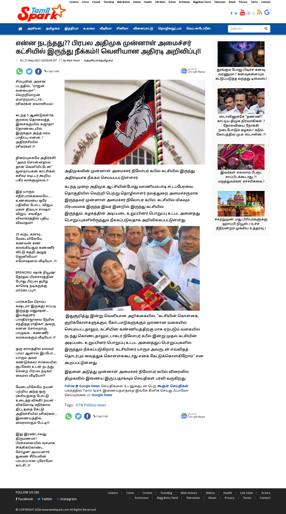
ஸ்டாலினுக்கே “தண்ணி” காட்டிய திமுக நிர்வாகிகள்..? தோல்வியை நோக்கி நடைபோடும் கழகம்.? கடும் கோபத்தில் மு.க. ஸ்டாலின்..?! (241, 126)
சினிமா (122, 29)
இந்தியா (71, 29)
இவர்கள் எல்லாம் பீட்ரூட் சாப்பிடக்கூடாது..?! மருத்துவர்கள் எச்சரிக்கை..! (241, 177)
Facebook (24, 499)
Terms (254, 2)
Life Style (160, 2)
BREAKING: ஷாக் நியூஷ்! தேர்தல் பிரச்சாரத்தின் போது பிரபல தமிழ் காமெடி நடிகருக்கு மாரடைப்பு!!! (35, 282)
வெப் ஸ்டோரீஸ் (198, 29)
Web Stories (123, 2)
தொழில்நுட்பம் (169, 29)
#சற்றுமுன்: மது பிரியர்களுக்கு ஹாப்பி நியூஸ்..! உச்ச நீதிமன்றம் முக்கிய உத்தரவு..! (241, 224)
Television (219, 2)
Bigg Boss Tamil (202, 2)
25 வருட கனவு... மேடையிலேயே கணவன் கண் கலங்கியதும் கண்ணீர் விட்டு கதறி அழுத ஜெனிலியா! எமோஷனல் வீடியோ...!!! (36, 248)
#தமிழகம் (106, 60)
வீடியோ (105, 29)
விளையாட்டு (143, 29)
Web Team (73, 60)
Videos (137, 2)
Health (148, 2)
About (232, 2)
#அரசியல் (91, 60)
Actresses (184, 2)
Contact (265, 2)
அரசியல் (34, 29)
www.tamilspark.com (55, 510)
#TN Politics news (91, 404)
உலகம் (89, 29)
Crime (85, 2)
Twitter (45, 499)
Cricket (96, 2)
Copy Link (53, 71)
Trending (108, 2)
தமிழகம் (53, 29)
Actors (172, 2)
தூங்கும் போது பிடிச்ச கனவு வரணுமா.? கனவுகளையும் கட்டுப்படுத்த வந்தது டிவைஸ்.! (241, 74)
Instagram (67, 499)
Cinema (73, 2)
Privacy (243, 2)
